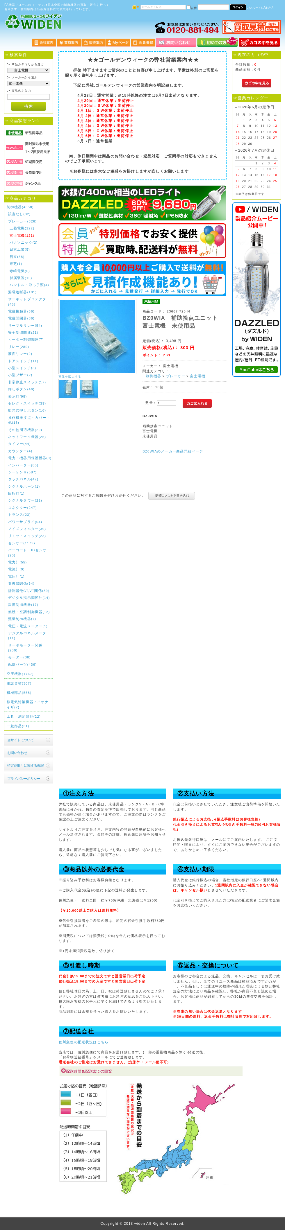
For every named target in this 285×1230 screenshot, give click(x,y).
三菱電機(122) (22, 228)
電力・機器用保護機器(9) (29, 458)
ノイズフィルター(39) (27, 529)
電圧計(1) (16, 576)
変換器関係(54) (21, 583)
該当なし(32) (19, 214)
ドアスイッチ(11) (23, 361)
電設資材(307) (19, 683)
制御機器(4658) (20, 207)
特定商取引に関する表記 (25, 765)
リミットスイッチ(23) (27, 536)
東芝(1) (16, 263)
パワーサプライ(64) (25, 522)
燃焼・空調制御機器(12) (29, 612)
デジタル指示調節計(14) (29, 597)
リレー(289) (18, 347)
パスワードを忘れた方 (260, 7)
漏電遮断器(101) (22, 292)
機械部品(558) (19, 692)
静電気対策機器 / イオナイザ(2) (28, 704)
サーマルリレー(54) (25, 325)
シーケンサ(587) (22, 472)
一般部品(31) (18, 726)
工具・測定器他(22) (24, 716)
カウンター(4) (20, 451)
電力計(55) (17, 562)
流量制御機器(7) (22, 619)
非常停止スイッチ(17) (27, 382)
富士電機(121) (22, 235)
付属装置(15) (21, 278)
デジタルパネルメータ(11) (27, 635)
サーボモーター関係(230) (25, 647)
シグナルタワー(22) (25, 500)
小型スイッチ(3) (22, 368)
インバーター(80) (23, 465)
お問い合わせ (17, 753)
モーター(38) (19, 657)
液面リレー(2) (20, 353)
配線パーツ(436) (22, 664)
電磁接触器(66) (21, 311)
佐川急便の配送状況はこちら (83, 1042)
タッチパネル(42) (23, 479)
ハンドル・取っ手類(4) (29, 285)
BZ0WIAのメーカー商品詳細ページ (172, 451)
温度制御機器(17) (23, 604)
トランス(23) (19, 514)
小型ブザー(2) (20, 375)
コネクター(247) (22, 507)
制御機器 (153, 376)
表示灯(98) (17, 396)
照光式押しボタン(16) (27, 410)
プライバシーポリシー (23, 778)
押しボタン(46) (21, 389)
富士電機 (197, 376)
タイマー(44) (19, 444)
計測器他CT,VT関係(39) (28, 590)
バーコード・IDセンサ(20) (27, 552)
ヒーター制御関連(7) (26, 339)
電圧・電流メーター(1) (28, 626)
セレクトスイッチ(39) (27, 403)
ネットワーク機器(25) (27, 437)
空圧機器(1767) (20, 674)
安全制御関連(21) (23, 332)
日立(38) (17, 256)
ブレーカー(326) (22, 221)
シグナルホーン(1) (24, 486)
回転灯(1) (16, 493)
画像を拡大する (69, 376)
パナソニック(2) (24, 242)
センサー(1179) (21, 543)
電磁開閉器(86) (21, 318)
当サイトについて (20, 740)
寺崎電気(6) (20, 271)
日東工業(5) (20, 249)
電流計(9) (16, 569)
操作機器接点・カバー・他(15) (29, 420)
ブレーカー (175, 376)
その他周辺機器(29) (25, 430)
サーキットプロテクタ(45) (27, 301)
